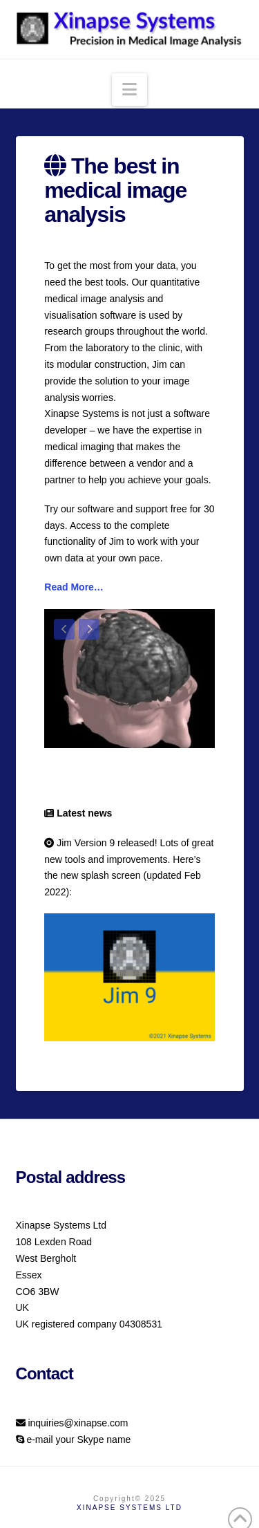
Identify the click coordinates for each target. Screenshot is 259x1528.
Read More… (74, 587)
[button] (129, 89)
